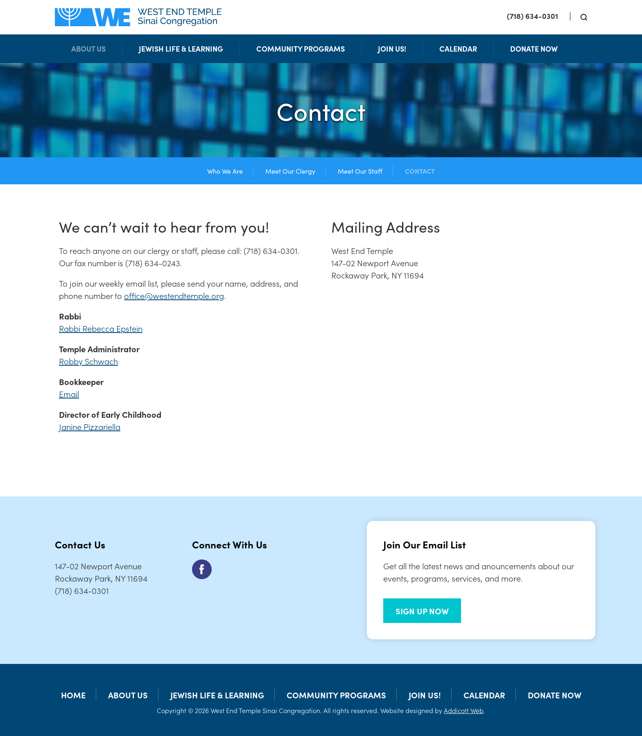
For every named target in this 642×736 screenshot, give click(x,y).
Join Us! (392, 48)
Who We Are (225, 170)
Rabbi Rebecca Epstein (100, 328)
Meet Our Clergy (290, 170)
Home (73, 694)
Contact (420, 170)
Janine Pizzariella (89, 426)
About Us (88, 48)
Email (69, 393)
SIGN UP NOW (422, 610)
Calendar (458, 48)
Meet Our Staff (360, 170)
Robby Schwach (88, 361)
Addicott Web (464, 710)
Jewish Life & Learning (181, 48)
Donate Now (534, 48)
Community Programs (300, 48)
